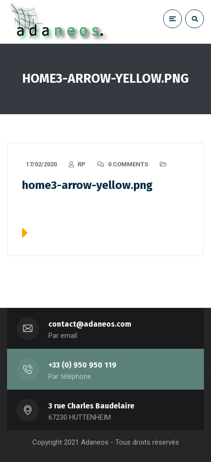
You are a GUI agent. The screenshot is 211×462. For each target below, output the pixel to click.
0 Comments (128, 164)
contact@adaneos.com (89, 324)
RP (82, 164)
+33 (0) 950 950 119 (82, 364)
